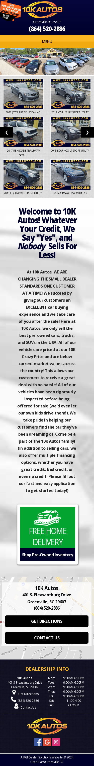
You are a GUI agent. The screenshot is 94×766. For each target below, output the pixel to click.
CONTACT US (46, 638)
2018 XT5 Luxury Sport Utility (70, 112)
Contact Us (28, 707)
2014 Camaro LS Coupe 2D (70, 193)
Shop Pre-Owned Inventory (47, 555)
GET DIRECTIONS (46, 621)
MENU (47, 41)
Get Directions (28, 694)
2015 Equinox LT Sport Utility (70, 150)
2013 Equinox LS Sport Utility (23, 193)
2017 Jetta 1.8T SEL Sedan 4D (23, 112)
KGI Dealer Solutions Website (43, 757)
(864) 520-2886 (47, 28)
